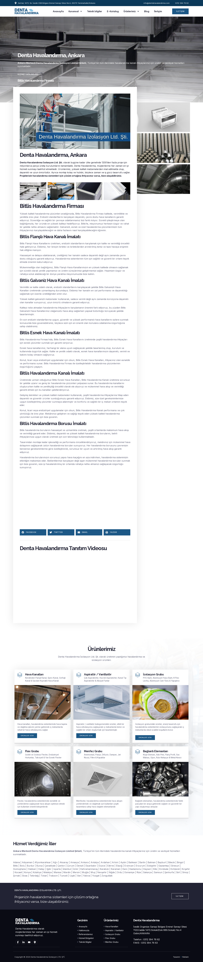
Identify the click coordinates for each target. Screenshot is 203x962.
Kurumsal (75, 11)
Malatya (47, 872)
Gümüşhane (19, 869)
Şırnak (16, 876)
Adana (16, 862)
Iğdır (48, 869)
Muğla (85, 872)
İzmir (75, 869)
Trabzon (53, 876)
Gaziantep (163, 866)
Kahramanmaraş (89, 869)
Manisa (57, 872)
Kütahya (37, 872)
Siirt (178, 872)
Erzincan (129, 866)
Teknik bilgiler (94, 11)
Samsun (158, 872)
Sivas (24, 876)
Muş (93, 872)
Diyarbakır (90, 866)
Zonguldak (106, 876)
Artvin (115, 862)
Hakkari (32, 869)
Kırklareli (175, 869)
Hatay (41, 869)
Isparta (57, 869)
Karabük (104, 869)
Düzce (101, 866)
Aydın (123, 862)
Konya (27, 872)
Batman (152, 862)
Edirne (110, 866)
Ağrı (55, 862)
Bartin (142, 862)
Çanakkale (50, 866)
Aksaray (64, 862)
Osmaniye (129, 872)
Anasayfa (58, 11)
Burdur (30, 866)
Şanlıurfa (169, 872)
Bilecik (171, 862)
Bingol (180, 862)
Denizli (79, 866)
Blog (146, 11)
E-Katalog (113, 11)
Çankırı (61, 866)
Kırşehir (186, 869)
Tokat (44, 876)
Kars (124, 869)
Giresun (175, 866)
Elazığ (119, 866)
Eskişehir (151, 866)
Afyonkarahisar (43, 862)
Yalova (86, 876)
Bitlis (15, 866)
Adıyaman (27, 862)
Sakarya (147, 872)
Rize (139, 872)
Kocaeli (18, 872)
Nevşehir (102, 872)
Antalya (95, 862)
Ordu (119, 872)
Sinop (185, 872)
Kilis (155, 869)
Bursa (39, 866)
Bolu (22, 866)
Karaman (115, 869)
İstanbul (67, 869)
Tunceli (63, 876)
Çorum (70, 866)
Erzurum (140, 866)
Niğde (112, 872)
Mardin (67, 872)
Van (79, 876)
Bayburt (162, 862)
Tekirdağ (34, 876)
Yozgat (95, 876)
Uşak (72, 876)
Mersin (76, 872)
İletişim (158, 11)
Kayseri (147, 869)
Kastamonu (135, 869)
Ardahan (105, 862)
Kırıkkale (163, 869)
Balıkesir (132, 862)
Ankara (85, 862)
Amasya (74, 862)
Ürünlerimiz (131, 11)
